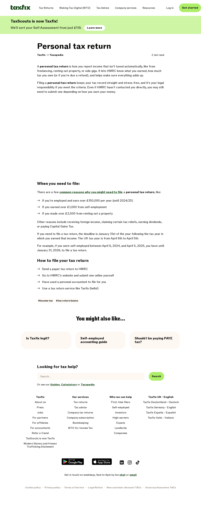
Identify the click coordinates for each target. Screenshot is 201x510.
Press (40, 407)
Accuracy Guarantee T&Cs (160, 487)
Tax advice (80, 407)
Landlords (121, 428)
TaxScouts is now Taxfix (40, 438)
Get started (190, 8)
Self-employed (120, 407)
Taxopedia (56, 55)
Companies (120, 433)
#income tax (45, 300)
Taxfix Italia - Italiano (161, 417)
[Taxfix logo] (20, 7)
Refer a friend (40, 433)
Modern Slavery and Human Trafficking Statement (40, 445)
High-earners (120, 417)
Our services (80, 397)
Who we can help (121, 397)
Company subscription (80, 417)
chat (122, 475)
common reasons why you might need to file (91, 192)
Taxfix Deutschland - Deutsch (161, 402)
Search (156, 376)
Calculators (69, 384)
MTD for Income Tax (80, 428)
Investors (120, 412)
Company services (125, 8)
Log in (170, 8)
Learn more (94, 28)
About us (40, 402)
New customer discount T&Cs (124, 487)
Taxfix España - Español (161, 412)
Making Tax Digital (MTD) (74, 8)
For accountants (40, 428)
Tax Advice (102, 8)
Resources (148, 8)
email (133, 475)
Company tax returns (80, 412)
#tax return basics (67, 300)
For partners (40, 417)
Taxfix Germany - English (161, 407)
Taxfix (41, 55)
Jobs (40, 412)
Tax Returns (46, 8)
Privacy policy (52, 487)
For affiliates (40, 423)
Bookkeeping (80, 423)
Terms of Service (74, 487)
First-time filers (120, 402)
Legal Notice (95, 487)
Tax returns (80, 402)
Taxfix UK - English (161, 397)
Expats (120, 423)
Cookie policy (33, 487)
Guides (55, 384)
